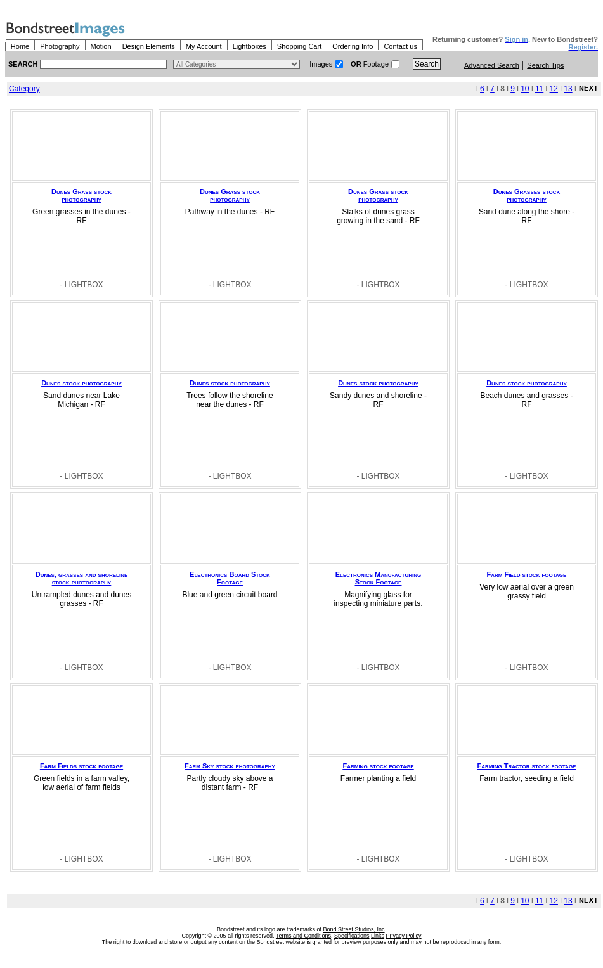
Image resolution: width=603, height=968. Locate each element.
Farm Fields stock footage (81, 766)
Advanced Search (491, 65)
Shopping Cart (299, 46)
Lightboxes (249, 46)
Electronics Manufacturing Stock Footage (378, 578)
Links (377, 936)
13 (568, 88)
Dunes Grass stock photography (81, 195)
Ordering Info (352, 46)
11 (539, 88)
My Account (204, 46)
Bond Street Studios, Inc (354, 929)
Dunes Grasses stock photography (527, 195)
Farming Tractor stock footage (526, 766)
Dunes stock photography (81, 383)
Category (24, 88)
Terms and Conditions (303, 936)
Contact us (400, 46)
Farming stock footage (377, 766)
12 (554, 88)
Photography (59, 46)
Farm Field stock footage (527, 574)
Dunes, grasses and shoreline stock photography (82, 578)
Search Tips (545, 65)
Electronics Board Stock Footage (230, 578)
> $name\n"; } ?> (236, 64)
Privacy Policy (404, 936)
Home (20, 46)
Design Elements (148, 46)
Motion (101, 46)
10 (525, 88)
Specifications (352, 936)
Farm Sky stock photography (230, 766)
